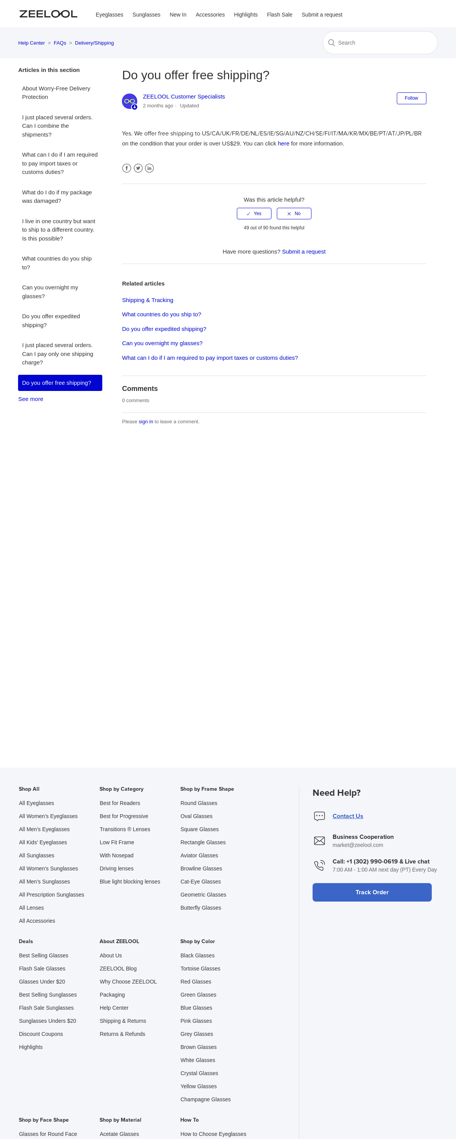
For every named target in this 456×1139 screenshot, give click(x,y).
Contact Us (348, 816)
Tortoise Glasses (200, 968)
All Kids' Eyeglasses (43, 842)
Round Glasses (198, 803)
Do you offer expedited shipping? (51, 320)
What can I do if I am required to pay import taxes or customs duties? (60, 163)
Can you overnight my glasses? (50, 291)
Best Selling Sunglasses (48, 995)
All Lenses (31, 908)
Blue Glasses (196, 1008)
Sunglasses (146, 15)
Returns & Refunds (122, 1034)
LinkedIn (149, 168)
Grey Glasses (196, 1034)
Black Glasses (197, 955)
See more (30, 399)
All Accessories (37, 921)
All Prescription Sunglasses (51, 895)
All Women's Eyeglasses (48, 816)
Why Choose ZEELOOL (128, 982)
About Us (111, 955)
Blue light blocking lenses (130, 881)
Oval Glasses (196, 816)
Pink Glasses (196, 1021)
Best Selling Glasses (43, 955)
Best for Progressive (124, 816)
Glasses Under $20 (42, 982)
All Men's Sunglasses (44, 881)
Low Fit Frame (117, 842)
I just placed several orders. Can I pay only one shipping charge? (57, 354)
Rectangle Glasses (203, 842)
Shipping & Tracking (147, 300)
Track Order (372, 892)
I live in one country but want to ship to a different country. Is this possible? (58, 230)
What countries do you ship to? (57, 263)
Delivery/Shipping (94, 43)
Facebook (126, 168)
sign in (146, 421)
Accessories (210, 15)
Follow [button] (411, 98)
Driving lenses (116, 868)
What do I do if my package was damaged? (57, 196)
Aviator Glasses (199, 855)
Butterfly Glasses (200, 908)
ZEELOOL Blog (118, 968)
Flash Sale (279, 15)
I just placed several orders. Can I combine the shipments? (57, 126)
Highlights (246, 15)
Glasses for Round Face (48, 1134)
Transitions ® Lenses (125, 829)
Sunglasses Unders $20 (47, 1021)
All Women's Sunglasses (48, 868)
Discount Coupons (41, 1034)
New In (178, 15)
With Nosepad (116, 855)
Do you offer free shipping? (56, 382)
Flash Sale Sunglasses (46, 1008)
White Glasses (197, 1060)
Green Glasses (198, 995)
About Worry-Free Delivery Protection (56, 92)
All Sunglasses (36, 855)
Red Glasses (195, 982)
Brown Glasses (198, 1047)
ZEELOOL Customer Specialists (184, 96)
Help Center (31, 43)
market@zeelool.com (358, 845)
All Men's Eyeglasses (44, 829)
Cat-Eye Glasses (200, 881)
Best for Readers (120, 803)
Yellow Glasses (198, 1086)
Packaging (112, 995)
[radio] (254, 213)
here (284, 143)
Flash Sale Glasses (42, 968)
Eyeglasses (109, 15)
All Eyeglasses (36, 803)
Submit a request (322, 15)
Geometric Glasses (203, 895)
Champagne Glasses (205, 1099)
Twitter (138, 168)
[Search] (380, 42)
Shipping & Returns (123, 1021)
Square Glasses (199, 829)
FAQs (60, 43)
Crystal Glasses (199, 1073)
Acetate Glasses (119, 1134)
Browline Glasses (201, 868)
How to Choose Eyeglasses (213, 1134)
